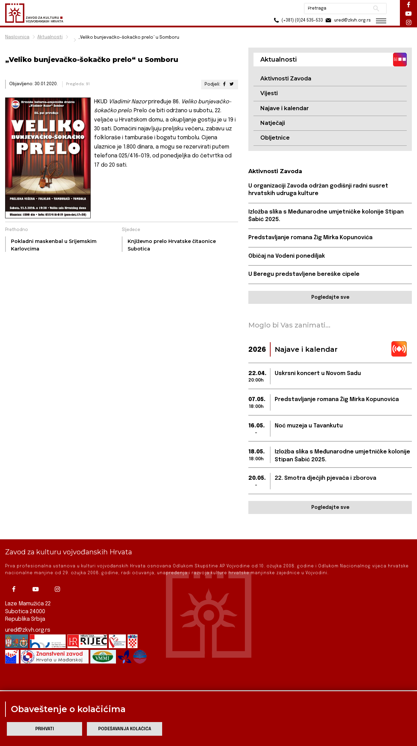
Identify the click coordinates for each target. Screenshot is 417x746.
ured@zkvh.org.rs (27, 616)
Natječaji (272, 123)
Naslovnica (17, 37)
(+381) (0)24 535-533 (297, 20)
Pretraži (376, 9)
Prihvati (44, 729)
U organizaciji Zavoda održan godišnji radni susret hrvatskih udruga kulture (318, 189)
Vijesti (269, 93)
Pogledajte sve (330, 297)
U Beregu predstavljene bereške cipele (304, 274)
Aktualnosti (50, 37)
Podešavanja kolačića (124, 729)
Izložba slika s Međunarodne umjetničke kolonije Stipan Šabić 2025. (326, 215)
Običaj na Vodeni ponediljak (286, 256)
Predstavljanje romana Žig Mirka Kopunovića (310, 238)
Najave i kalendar (284, 108)
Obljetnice (275, 137)
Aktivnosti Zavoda (285, 78)
